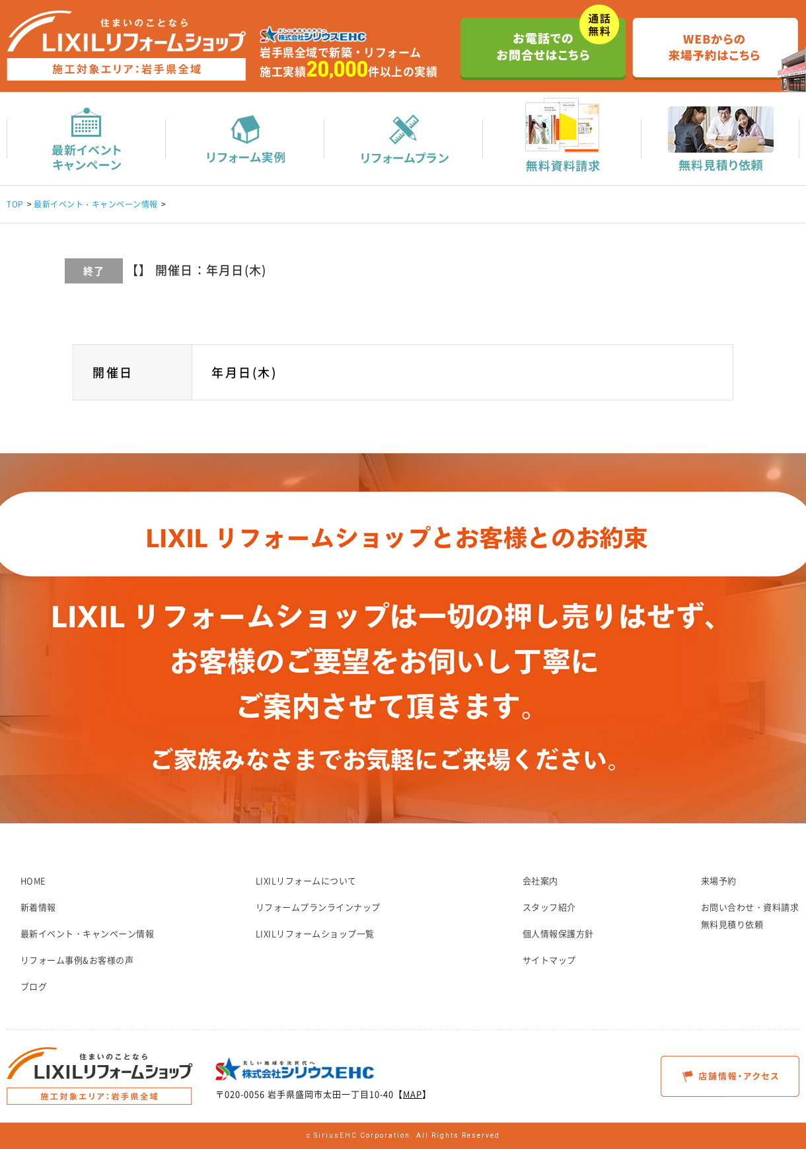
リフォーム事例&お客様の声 (77, 959)
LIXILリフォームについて (306, 880)
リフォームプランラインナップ (318, 907)
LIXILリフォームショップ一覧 (315, 933)
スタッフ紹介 (549, 907)
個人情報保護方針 (558, 933)
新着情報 (38, 907)
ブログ (34, 986)
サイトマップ (549, 959)
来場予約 (719, 880)
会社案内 (540, 880)
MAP (412, 1094)
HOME (33, 880)
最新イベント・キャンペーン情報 (96, 204)
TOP (15, 204)
